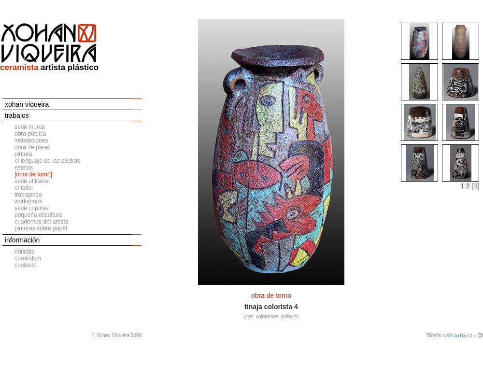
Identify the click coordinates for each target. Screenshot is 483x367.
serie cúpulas (31, 208)
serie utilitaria (31, 181)
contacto (25, 265)
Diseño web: (439, 335)
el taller (23, 187)
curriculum (27, 258)
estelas (23, 167)
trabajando (28, 194)
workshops (28, 201)
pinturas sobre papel (40, 228)
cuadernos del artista (41, 221)
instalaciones (31, 140)
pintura (23, 154)
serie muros (29, 127)
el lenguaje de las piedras (47, 160)
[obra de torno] (33, 174)
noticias (24, 251)
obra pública (30, 133)
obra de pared (32, 147)
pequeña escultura (38, 215)
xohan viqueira (27, 104)
